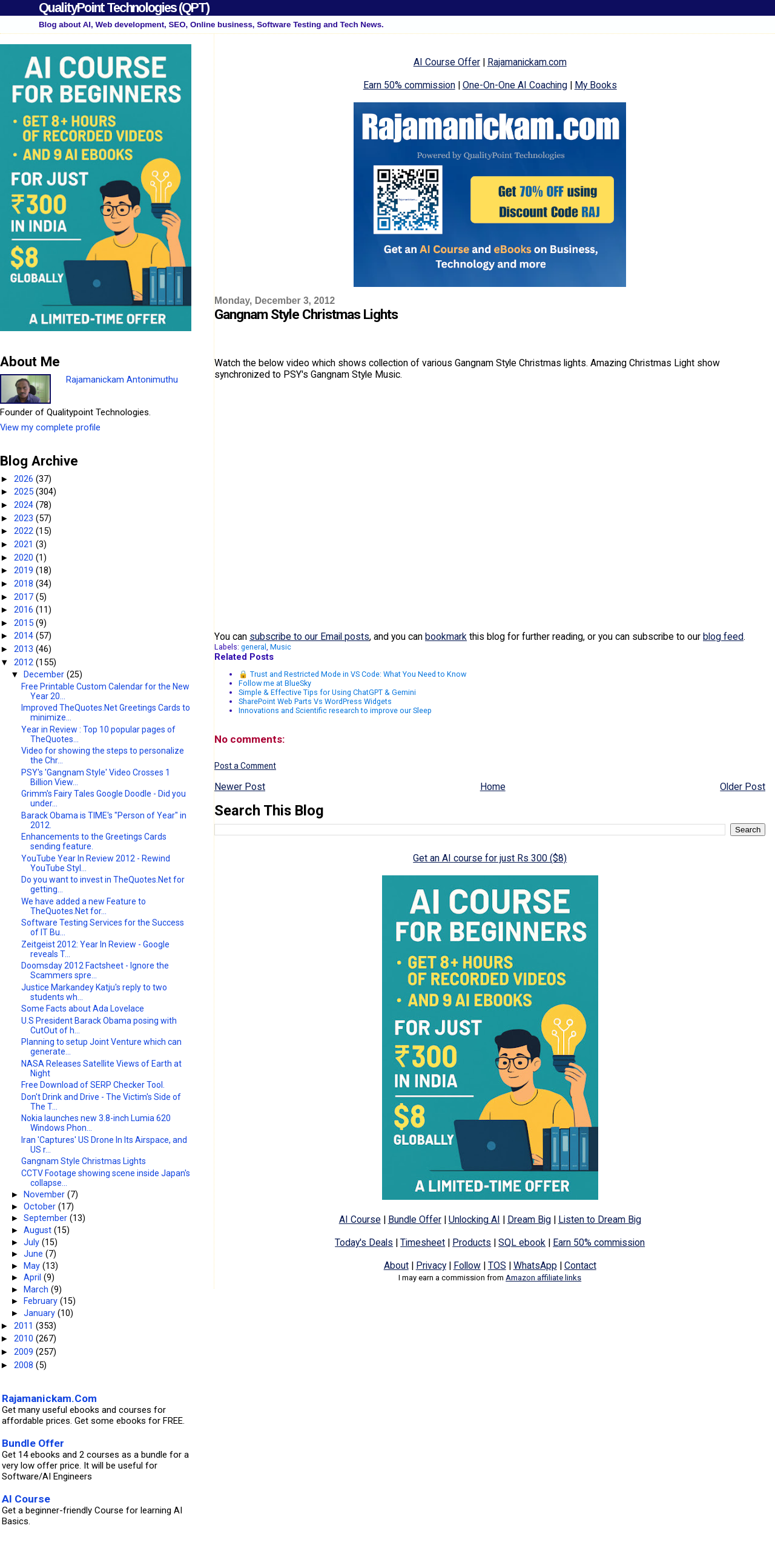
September (47, 1218)
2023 (25, 518)
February (42, 1301)
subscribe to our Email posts (309, 636)
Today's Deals (364, 1242)
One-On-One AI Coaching (515, 85)
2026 (25, 478)
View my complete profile (50, 427)
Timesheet (422, 1242)
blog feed (723, 636)
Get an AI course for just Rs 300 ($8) (490, 858)
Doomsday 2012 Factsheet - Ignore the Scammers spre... (95, 970)
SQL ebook (522, 1242)
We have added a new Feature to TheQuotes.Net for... (83, 906)
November (45, 1194)
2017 (25, 596)
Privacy (431, 1265)
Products (471, 1242)
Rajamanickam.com (527, 62)
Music (280, 646)
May (33, 1266)
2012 (25, 662)
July (33, 1242)
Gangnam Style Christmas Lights (83, 1161)
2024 (25, 504)
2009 (25, 1351)
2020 (25, 557)
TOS (497, 1265)
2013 (25, 648)
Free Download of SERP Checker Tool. (93, 1085)
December (45, 674)
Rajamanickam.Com (49, 1398)
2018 (25, 583)
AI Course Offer (447, 62)
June (34, 1254)
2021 (25, 544)
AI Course (360, 1219)
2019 (25, 570)
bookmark (446, 636)
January (41, 1313)
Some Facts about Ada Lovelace (82, 1008)
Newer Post (239, 786)
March (37, 1289)
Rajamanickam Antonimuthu (122, 379)
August (39, 1230)
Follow (467, 1265)
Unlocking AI (474, 1219)
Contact (580, 1265)
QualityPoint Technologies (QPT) (124, 7)
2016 (25, 609)
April (34, 1277)
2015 (25, 622)
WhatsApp (535, 1265)
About (396, 1265)
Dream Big (529, 1219)
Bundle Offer (414, 1219)
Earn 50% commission (409, 85)
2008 (25, 1365)
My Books (596, 85)
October (41, 1206)
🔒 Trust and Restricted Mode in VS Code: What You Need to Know (352, 674)
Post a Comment (245, 766)
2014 (25, 635)
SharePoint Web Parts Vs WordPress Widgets (315, 701)
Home (493, 786)
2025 (25, 491)
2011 (25, 1325)
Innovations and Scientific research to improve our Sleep (335, 710)
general (253, 646)
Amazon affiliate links (543, 1277)
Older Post (742, 786)
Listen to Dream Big (599, 1219)
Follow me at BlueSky (275, 683)
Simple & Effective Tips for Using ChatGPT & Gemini (327, 692)
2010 (25, 1338)
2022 (25, 530)
